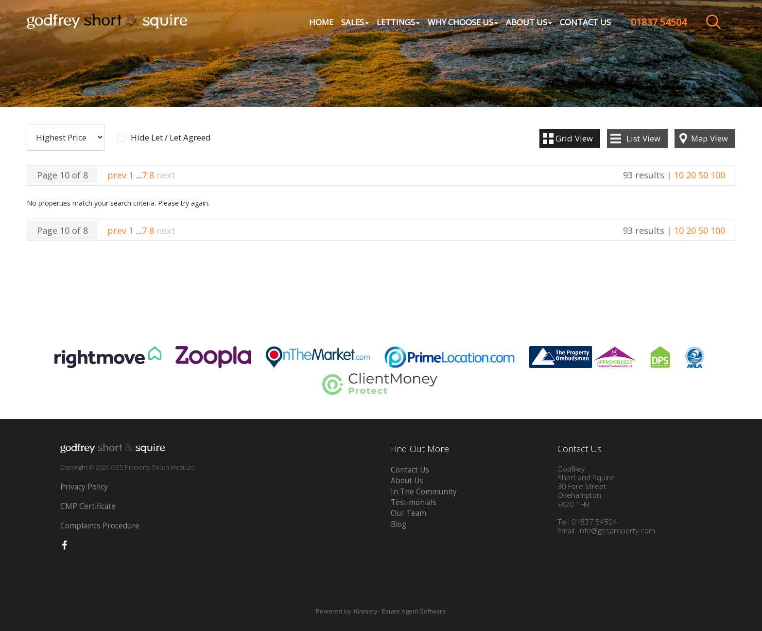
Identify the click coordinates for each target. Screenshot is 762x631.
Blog (398, 524)
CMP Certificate (88, 506)
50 (703, 175)
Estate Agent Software (414, 611)
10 (679, 175)
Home (321, 22)
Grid (574, 138)
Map (709, 138)
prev (116, 175)
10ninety (364, 611)
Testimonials (413, 502)
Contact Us (585, 22)
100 (717, 175)
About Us (407, 480)
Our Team (408, 513)
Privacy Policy (84, 487)
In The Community (424, 492)
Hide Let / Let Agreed (171, 137)
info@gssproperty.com (616, 531)
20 (691, 175)
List (643, 138)
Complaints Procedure (99, 526)
